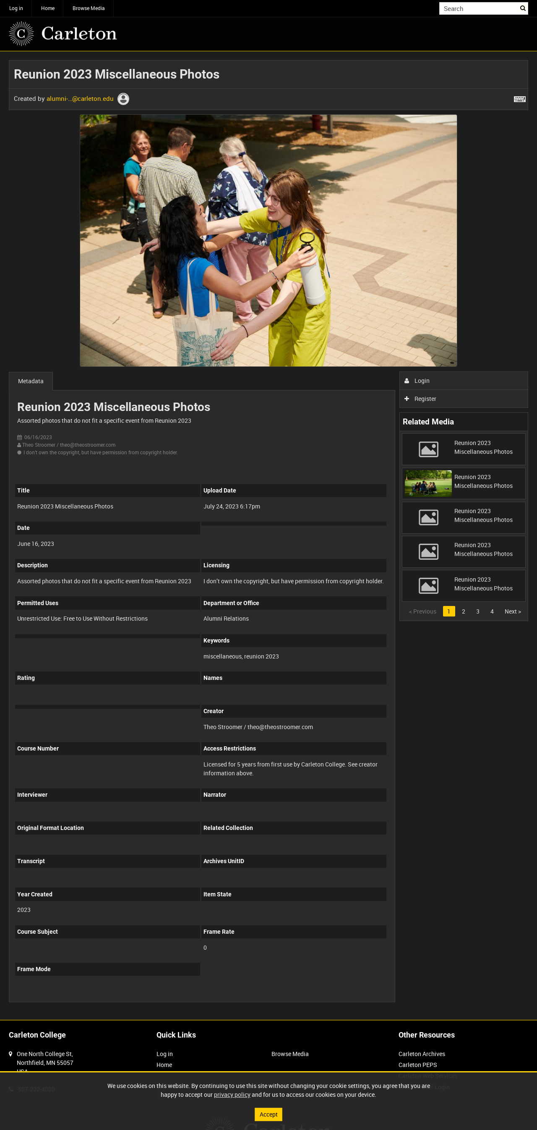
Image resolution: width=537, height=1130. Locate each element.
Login (417, 381)
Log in (16, 8)
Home (48, 8)
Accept (269, 1114)
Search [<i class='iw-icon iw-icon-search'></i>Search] (523, 8)
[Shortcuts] (520, 97)
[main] (268, 535)
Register (420, 399)
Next (513, 611)
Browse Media (89, 8)
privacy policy (232, 1094)
